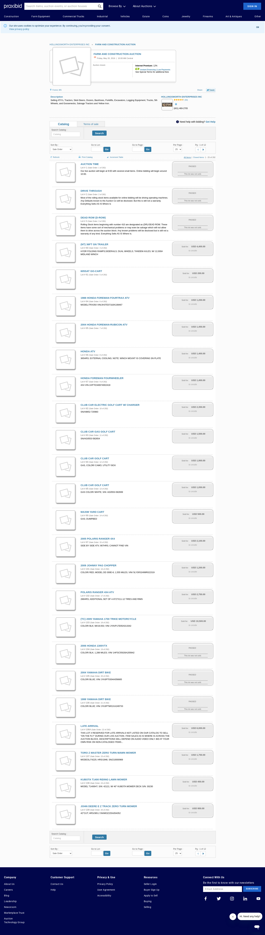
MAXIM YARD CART (92, 512)
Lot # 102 (85, 596)
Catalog (63, 124)
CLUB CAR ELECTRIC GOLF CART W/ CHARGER (110, 405)
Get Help (210, 121)
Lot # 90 (84, 515)
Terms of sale (90, 124)
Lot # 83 (84, 435)
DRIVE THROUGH (91, 191)
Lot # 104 (85, 649)
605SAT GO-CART (91, 271)
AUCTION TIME (90, 164)
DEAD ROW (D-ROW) (93, 217)
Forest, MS (56, 90)
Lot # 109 (85, 810)
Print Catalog (85, 155)
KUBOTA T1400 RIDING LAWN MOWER (104, 779)
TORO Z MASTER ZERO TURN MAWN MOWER (108, 752)
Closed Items (198, 157)
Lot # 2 (84, 194)
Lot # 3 (84, 221)
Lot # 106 (85, 703)
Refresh (55, 156)
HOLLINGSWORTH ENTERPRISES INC (70, 44)
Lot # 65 (84, 328)
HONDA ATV (88, 351)
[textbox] (65, 134)
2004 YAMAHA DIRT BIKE (96, 672)
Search (99, 133)
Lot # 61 (84, 275)
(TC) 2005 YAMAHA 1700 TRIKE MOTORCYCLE (108, 619)
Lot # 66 (84, 355)
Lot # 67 (84, 382)
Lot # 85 (84, 489)
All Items (187, 157)
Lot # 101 (85, 569)
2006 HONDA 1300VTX (94, 645)
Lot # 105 (85, 676)
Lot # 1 (84, 167)
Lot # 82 (84, 408)
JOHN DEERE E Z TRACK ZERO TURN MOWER (109, 806)
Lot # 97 (84, 542)
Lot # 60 (84, 248)
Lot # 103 (85, 622)
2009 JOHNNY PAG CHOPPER (98, 565)
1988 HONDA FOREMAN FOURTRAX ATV (105, 298)
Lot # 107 (85, 756)
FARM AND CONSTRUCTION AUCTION (115, 44)
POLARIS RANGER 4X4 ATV (97, 592)
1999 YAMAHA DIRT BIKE (96, 699)
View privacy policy (19, 29)
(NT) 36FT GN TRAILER (94, 244)
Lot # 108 (85, 783)
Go (106, 149)
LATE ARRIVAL (89, 726)
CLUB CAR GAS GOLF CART (98, 431)
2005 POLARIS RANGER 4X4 (98, 538)
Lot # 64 (84, 301)
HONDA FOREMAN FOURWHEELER (102, 378)
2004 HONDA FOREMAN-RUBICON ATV (104, 324)
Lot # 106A (86, 729)
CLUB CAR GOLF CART (95, 458)
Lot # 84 (84, 462)
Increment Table (114, 157)
